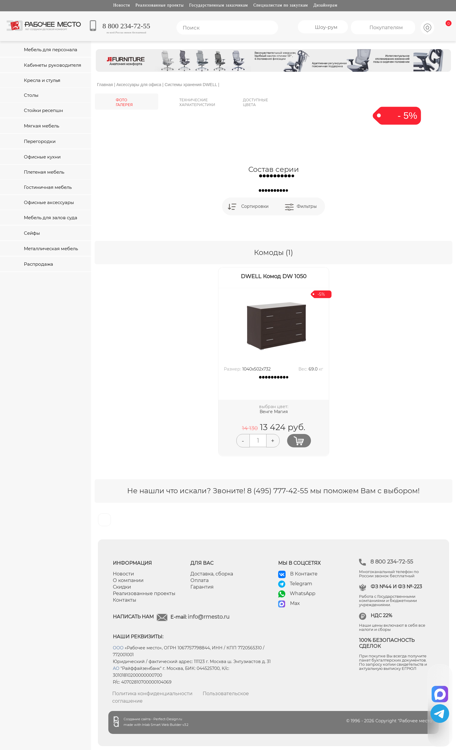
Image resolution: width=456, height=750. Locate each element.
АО (116, 668)
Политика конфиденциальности (152, 693)
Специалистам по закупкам (280, 5)
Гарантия (202, 587)
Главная (105, 84)
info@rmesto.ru (208, 617)
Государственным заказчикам (218, 5)
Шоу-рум (326, 27)
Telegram (301, 583)
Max (295, 603)
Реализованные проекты (159, 5)
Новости (121, 5)
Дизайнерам (325, 5)
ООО (118, 648)
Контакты (124, 600)
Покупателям (386, 27)
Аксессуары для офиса (138, 84)
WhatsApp (302, 593)
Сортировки (255, 206)
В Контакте (304, 574)
